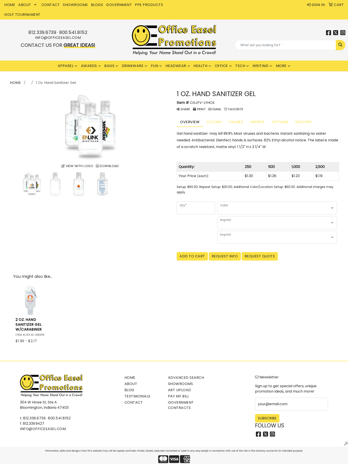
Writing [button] (261, 65)
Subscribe (267, 418)
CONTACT (51, 4)
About (131, 383)
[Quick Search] (285, 45)
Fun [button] (154, 65)
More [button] (281, 65)
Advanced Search (186, 377)
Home (130, 377)
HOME (9, 4)
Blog (129, 390)
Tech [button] (240, 65)
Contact (134, 402)
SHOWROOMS (75, 4)
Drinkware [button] (133, 65)
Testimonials (137, 396)
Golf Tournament (22, 14)
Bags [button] (109, 65)
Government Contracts (181, 405)
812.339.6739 (42, 32)
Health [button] (200, 65)
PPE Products (149, 4)
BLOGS (97, 4)
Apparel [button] (66, 65)
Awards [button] (89, 65)
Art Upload (179, 390)
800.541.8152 (73, 32)
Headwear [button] (176, 65)
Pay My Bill (178, 396)
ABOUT (24, 4)
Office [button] (221, 65)
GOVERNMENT (119, 4)
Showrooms (180, 383)
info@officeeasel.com (58, 37)
